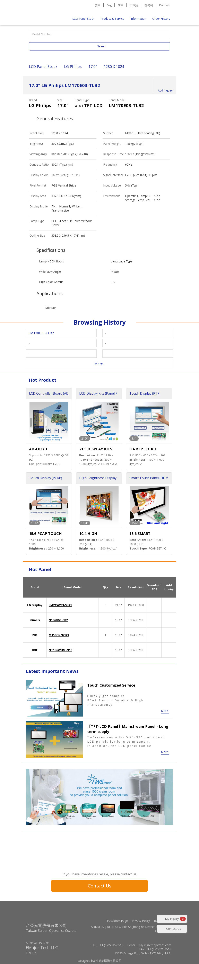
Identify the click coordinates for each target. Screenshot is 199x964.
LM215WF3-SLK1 (60, 605)
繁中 (98, 5)
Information (138, 19)
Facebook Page (117, 921)
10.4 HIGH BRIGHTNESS (91, 534)
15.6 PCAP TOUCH (45, 533)
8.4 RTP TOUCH (143, 449)
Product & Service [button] (112, 19)
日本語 (134, 5)
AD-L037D (38, 449)
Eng (109, 5)
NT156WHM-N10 (60, 650)
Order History (161, 19)
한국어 (148, 5)
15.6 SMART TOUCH (139, 534)
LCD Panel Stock (83, 19)
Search (101, 46)
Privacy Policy (141, 921)
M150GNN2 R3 (59, 635)
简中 (120, 5)
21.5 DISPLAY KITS (95, 449)
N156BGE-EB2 (58, 620)
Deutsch (164, 5)
